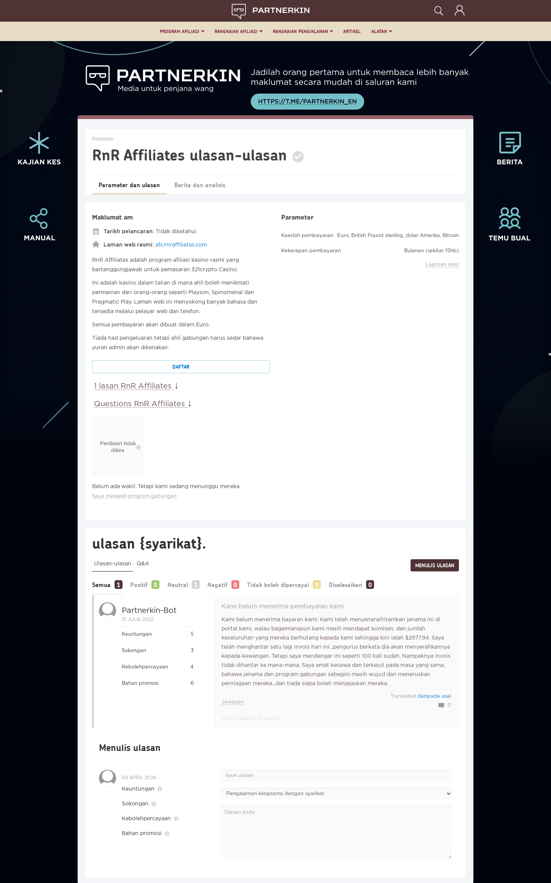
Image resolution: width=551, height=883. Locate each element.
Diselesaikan (362, 584)
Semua (101, 584)
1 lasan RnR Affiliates (134, 386)
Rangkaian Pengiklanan (300, 31)
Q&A (143, 564)
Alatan (379, 31)
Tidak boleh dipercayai (291, 584)
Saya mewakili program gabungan (134, 496)
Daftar (181, 367)
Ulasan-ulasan (112, 564)
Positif (142, 584)
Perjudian (102, 139)
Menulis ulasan (434, 565)
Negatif (227, 584)
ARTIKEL (352, 31)
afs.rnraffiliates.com (181, 245)
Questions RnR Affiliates (140, 404)
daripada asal (434, 696)
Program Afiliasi (179, 31)
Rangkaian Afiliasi (236, 31)
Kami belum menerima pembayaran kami (282, 606)
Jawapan (232, 701)
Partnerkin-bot (149, 609)
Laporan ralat (442, 265)
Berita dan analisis (210, 184)
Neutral (184, 584)
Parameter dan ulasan (132, 184)
